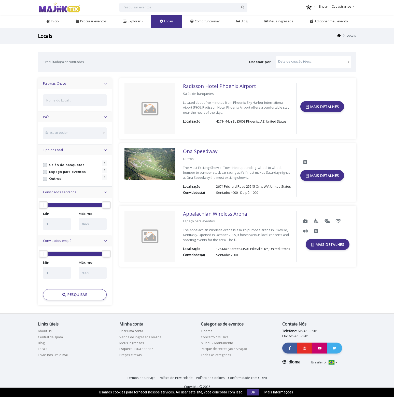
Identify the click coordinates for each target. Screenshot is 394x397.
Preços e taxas (130, 354)
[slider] (43, 205)
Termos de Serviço (141, 377)
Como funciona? (204, 21)
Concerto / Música (214, 337)
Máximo (85, 214)
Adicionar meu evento (329, 21)
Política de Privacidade (176, 377)
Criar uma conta (131, 331)
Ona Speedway (200, 151)
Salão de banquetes (67, 165)
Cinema (206, 331)
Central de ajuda (50, 337)
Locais (166, 21)
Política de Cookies (210, 377)
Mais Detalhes (322, 106)
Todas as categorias (216, 354)
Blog (241, 21)
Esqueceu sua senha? (136, 348)
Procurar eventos (91, 21)
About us (45, 331)
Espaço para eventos (67, 172)
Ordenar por (300, 62)
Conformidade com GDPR (247, 377)
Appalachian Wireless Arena (215, 213)
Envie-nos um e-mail (53, 354)
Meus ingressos (278, 21)
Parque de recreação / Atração (224, 348)
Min (46, 214)
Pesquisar (74, 294)
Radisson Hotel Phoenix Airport (219, 86)
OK (252, 392)
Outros (55, 179)
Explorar (131, 21)
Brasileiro (324, 362)
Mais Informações (278, 392)
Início (52, 21)
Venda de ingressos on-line (140, 337)
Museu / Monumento (217, 343)
